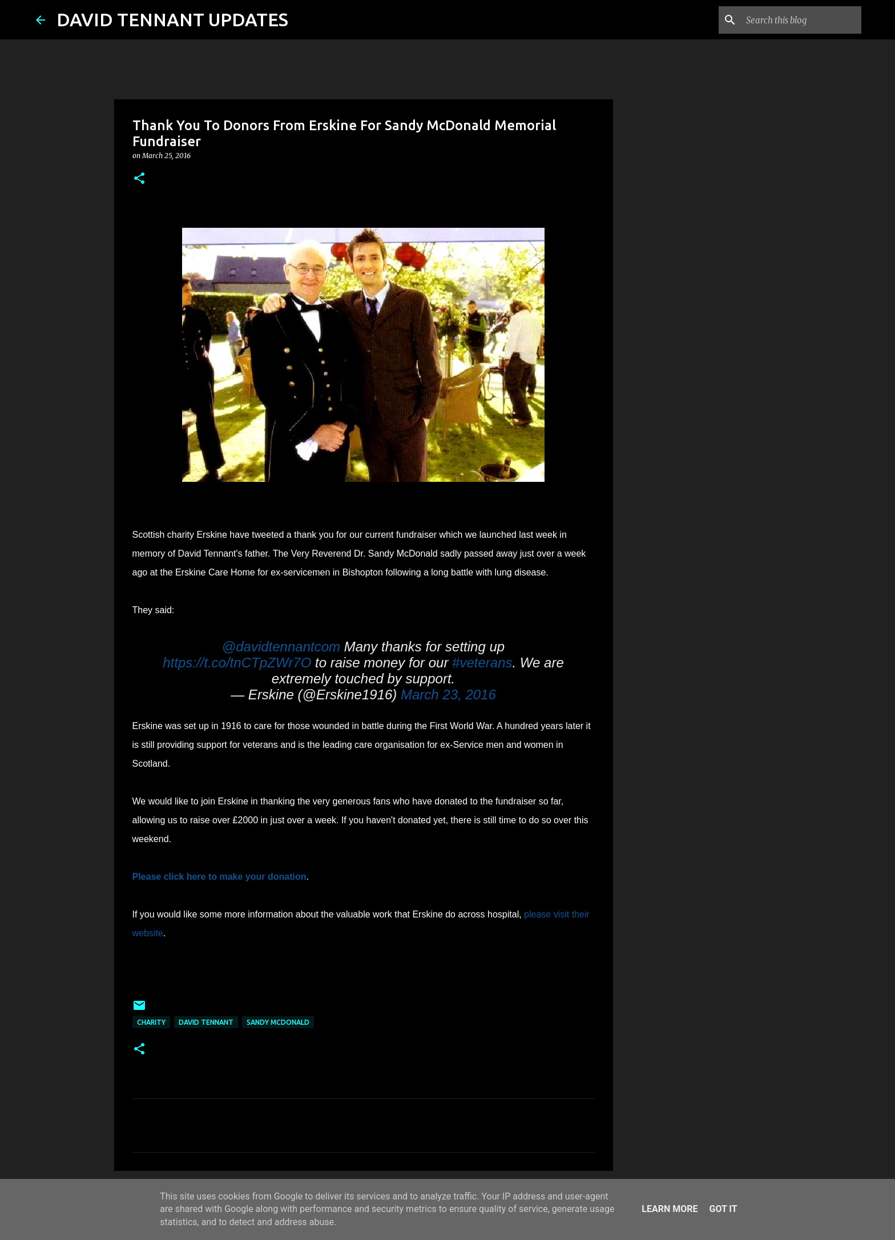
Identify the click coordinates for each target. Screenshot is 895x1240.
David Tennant (206, 1022)
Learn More (670, 1208)
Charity (151, 1022)
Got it (723, 1208)
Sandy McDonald (278, 1022)
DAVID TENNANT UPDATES (172, 19)
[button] (139, 179)
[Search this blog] (801, 20)
